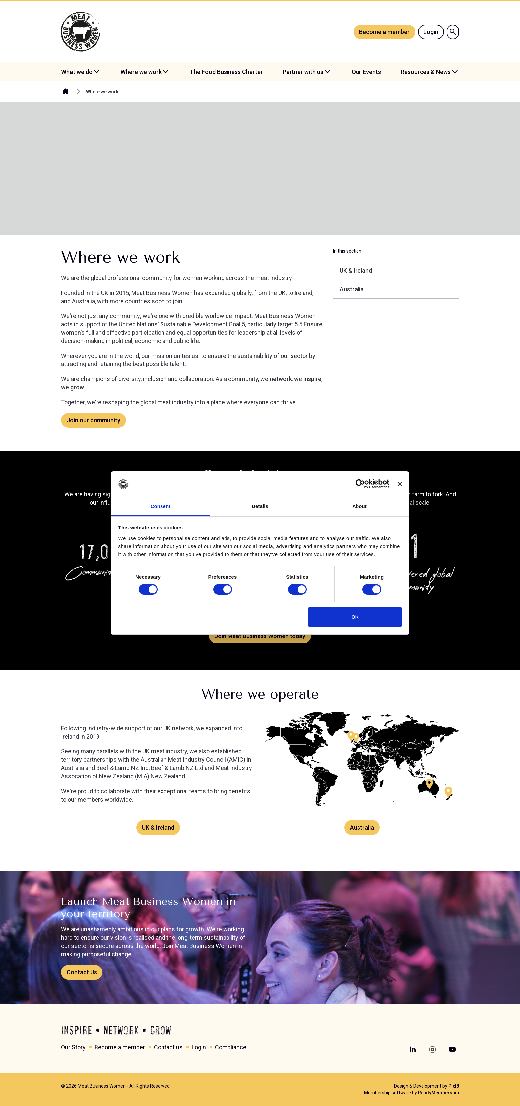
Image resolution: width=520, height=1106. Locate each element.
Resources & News (426, 71)
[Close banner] (399, 484)
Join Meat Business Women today (260, 636)
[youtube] (452, 1049)
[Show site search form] (453, 32)
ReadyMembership (438, 1092)
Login (430, 31)
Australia (362, 827)
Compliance (230, 1047)
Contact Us (82, 972)
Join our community (93, 420)
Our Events (366, 71)
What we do (77, 71)
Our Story (73, 1047)
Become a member (384, 31)
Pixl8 (453, 1086)
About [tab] (359, 506)
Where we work (141, 71)
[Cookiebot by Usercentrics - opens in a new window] (360, 484)
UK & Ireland (158, 827)
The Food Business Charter (226, 71)
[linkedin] (412, 1049)
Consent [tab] (161, 506)
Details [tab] (260, 506)
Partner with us (303, 71)
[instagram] (432, 1049)
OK (355, 617)
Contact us (168, 1047)
